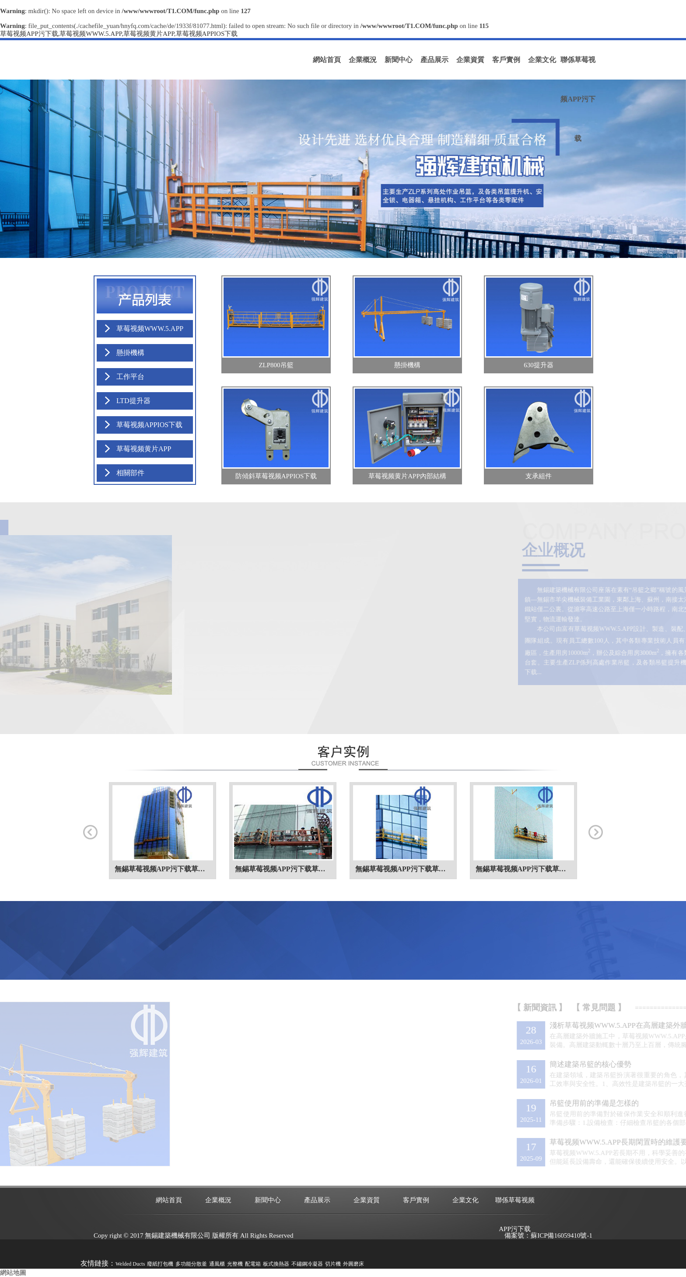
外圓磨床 (353, 1264)
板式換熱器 (276, 1264)
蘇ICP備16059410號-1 (561, 1235)
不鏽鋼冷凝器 (307, 1264)
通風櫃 (217, 1264)
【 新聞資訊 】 (589, 1007)
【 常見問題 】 (648, 1007)
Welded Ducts (130, 1264)
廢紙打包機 (160, 1264)
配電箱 (253, 1264)
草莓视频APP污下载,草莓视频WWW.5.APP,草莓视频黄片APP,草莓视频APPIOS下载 (119, 33)
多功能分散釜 (191, 1264)
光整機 (235, 1264)
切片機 (333, 1264)
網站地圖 (13, 1272)
